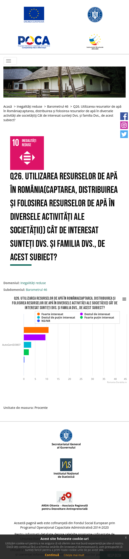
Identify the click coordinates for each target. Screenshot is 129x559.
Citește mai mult (74, 555)
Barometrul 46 (57, 106)
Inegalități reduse (29, 106)
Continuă (52, 555)
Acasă (7, 106)
